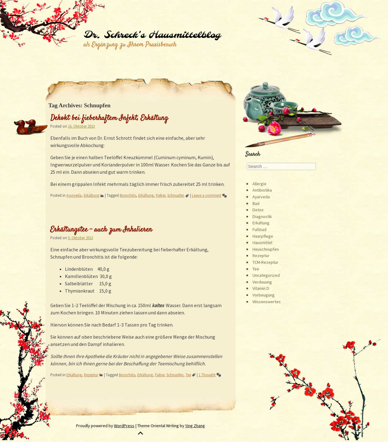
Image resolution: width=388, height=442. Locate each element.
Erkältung (91, 195)
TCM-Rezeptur (265, 262)
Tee (188, 374)
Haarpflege (263, 236)
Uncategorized (266, 275)
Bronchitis (128, 195)
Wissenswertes (267, 301)
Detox (258, 210)
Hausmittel (262, 242)
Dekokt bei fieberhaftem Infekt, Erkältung (109, 118)
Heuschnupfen (266, 249)
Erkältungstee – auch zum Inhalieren (101, 230)
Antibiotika (262, 190)
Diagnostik (262, 216)
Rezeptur (91, 374)
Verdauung (262, 282)
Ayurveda (74, 195)
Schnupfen (175, 195)
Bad (256, 203)
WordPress (124, 425)
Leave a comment (206, 195)
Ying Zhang (195, 425)
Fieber (160, 195)
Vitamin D (261, 288)
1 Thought (207, 374)
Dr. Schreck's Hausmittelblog (152, 35)
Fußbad (259, 229)
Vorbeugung (264, 295)
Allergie (259, 183)
